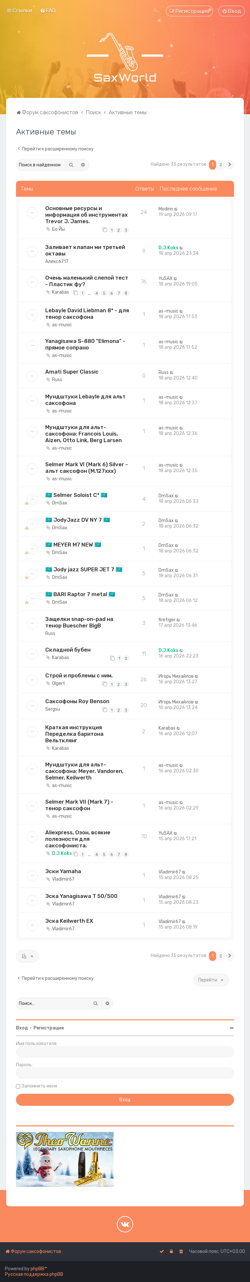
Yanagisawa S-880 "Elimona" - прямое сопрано (85, 344)
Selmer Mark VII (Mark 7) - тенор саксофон (79, 804)
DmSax (59, 503)
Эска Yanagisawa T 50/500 (81, 896)
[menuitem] (47, 10)
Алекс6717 (56, 261)
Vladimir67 (63, 879)
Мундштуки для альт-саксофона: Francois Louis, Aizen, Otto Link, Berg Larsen (83, 433)
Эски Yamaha (63, 871)
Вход (22, 1028)
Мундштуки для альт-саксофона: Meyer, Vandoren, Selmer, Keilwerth (84, 771)
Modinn (166, 209)
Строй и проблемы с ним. (79, 675)
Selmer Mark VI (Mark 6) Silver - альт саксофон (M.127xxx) (86, 467)
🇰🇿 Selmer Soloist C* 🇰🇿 (76, 495)
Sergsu (52, 709)
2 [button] (221, 164)
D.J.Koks (168, 248)
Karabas (60, 292)
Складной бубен (67, 649)
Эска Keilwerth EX (69, 921)
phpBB (37, 1269)
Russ (57, 379)
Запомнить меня (39, 1086)
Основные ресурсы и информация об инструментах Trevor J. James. (86, 214)
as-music (62, 325)
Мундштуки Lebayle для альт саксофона (85, 399)
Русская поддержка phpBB (34, 1274)
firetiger (167, 620)
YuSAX (166, 278)
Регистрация (49, 1028)
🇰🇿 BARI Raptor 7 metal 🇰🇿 (80, 594)
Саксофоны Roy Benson (77, 701)
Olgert (58, 683)
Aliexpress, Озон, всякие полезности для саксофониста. (77, 839)
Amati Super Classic (72, 371)
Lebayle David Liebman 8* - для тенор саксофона (87, 313)
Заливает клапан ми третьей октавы (85, 250)
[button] (230, 164)
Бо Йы (58, 229)
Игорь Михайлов (176, 676)
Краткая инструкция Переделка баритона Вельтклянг (74, 734)
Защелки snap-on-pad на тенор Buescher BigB (79, 622)
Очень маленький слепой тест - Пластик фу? (86, 280)
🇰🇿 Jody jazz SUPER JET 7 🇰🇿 (83, 569)
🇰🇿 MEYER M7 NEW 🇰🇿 (73, 544)
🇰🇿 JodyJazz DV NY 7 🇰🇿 (77, 520)
